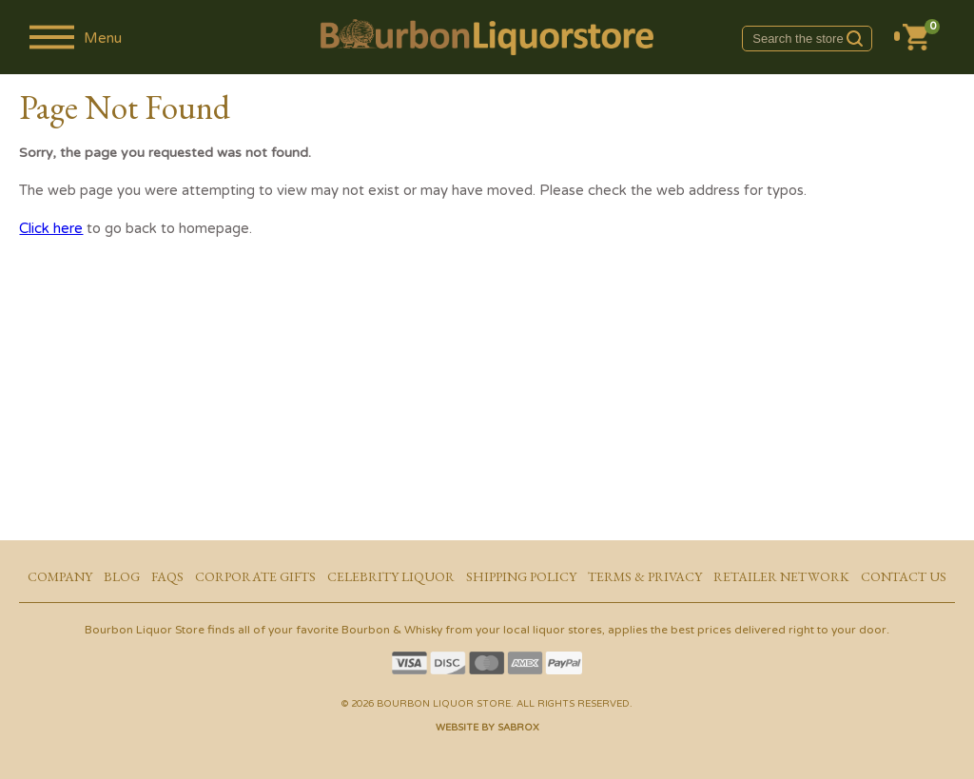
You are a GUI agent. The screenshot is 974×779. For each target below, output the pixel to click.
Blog (122, 576)
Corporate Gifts (255, 576)
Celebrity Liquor (391, 576)
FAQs (167, 576)
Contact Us (903, 576)
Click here (51, 228)
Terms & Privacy (645, 576)
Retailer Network (781, 576)
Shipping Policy (521, 576)
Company (60, 576)
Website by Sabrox (487, 727)
